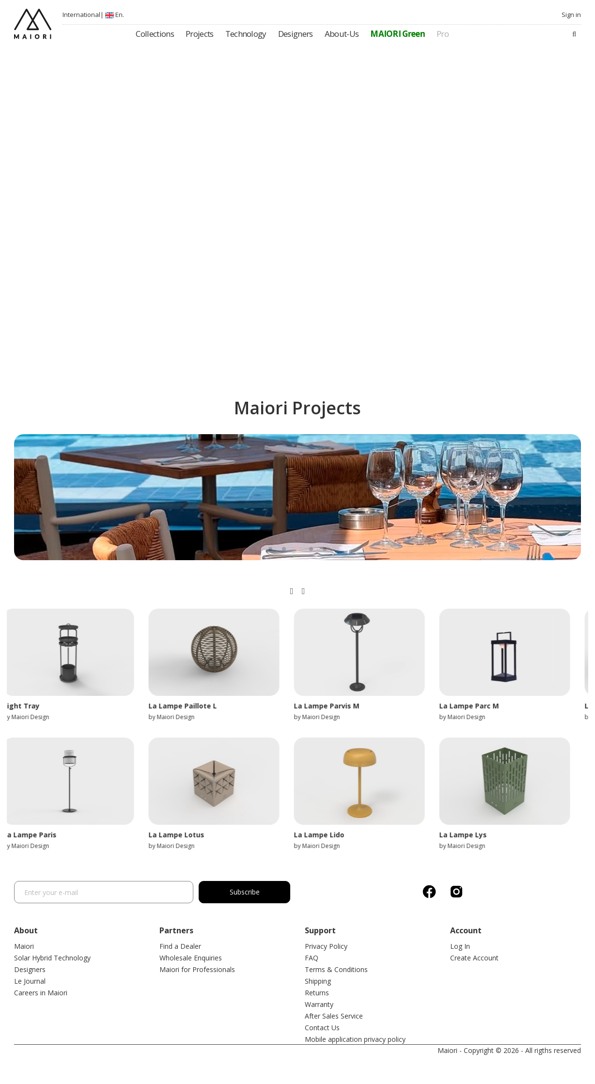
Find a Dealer (180, 946)
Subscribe (249, 891)
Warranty (319, 1004)
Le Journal (30, 981)
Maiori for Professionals (197, 969)
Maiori (24, 946)
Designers (30, 969)
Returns (317, 992)
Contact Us (322, 1027)
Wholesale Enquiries (190, 957)
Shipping (318, 981)
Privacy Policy (326, 946)
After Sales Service (334, 1016)
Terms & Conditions (336, 969)
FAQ (311, 957)
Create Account (474, 957)
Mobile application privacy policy (355, 1039)
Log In (460, 946)
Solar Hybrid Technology (52, 957)
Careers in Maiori (40, 992)
